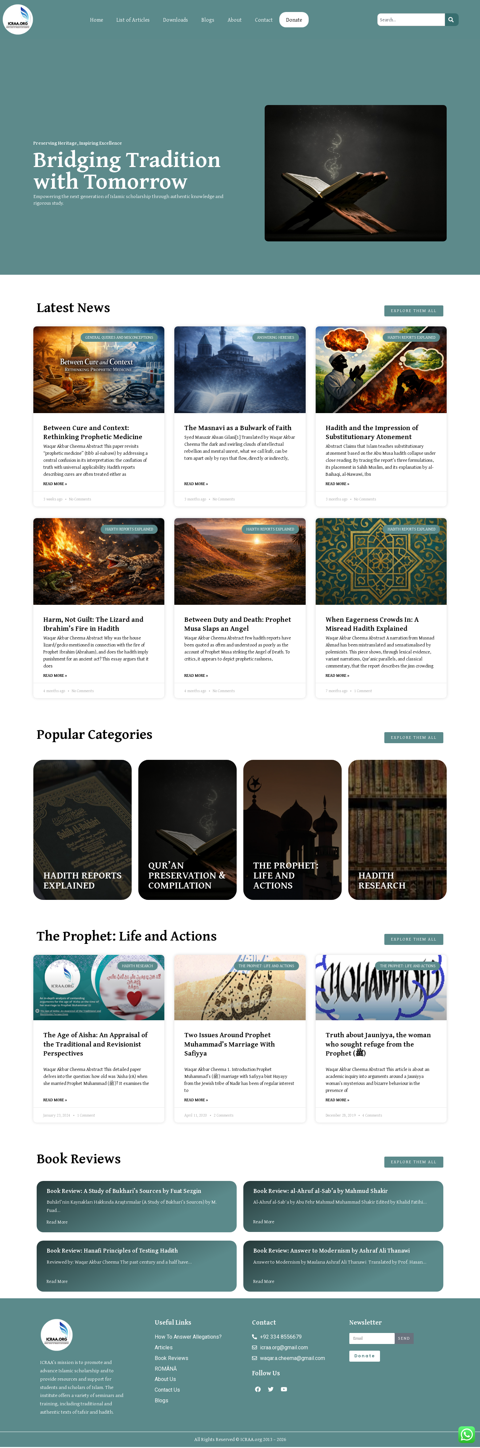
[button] (337, 698)
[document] (240, 724)
